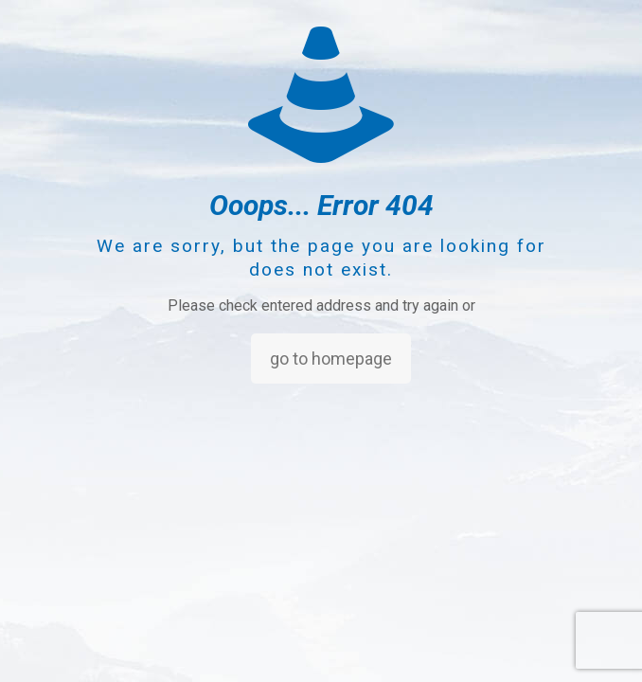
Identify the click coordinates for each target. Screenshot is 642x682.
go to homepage (331, 358)
